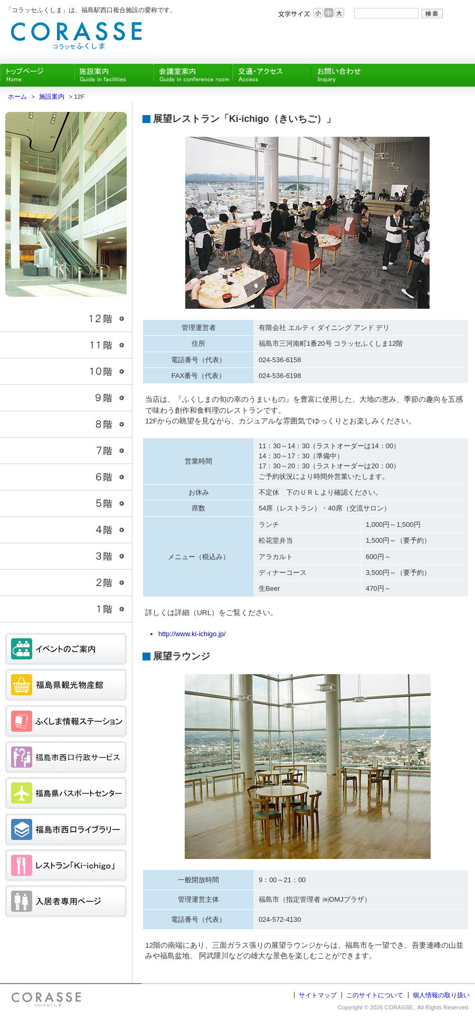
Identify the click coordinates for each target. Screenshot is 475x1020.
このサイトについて (374, 995)
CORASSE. (399, 1007)
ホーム (17, 96)
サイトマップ (318, 995)
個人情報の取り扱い (441, 995)
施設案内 (51, 96)
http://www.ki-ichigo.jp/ (192, 634)
